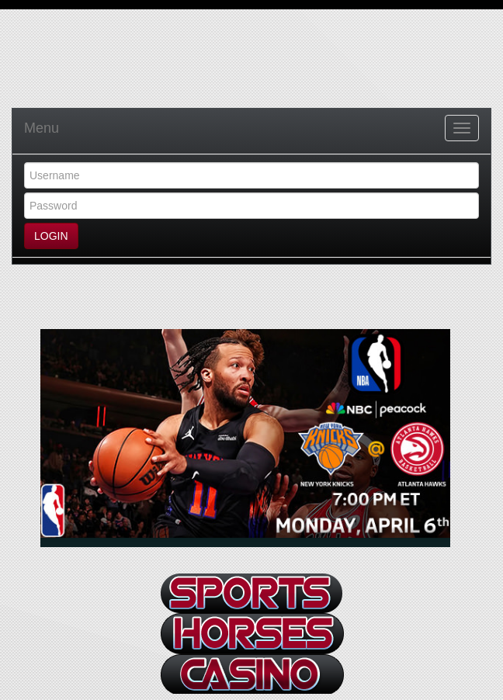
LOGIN (51, 236)
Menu (41, 128)
